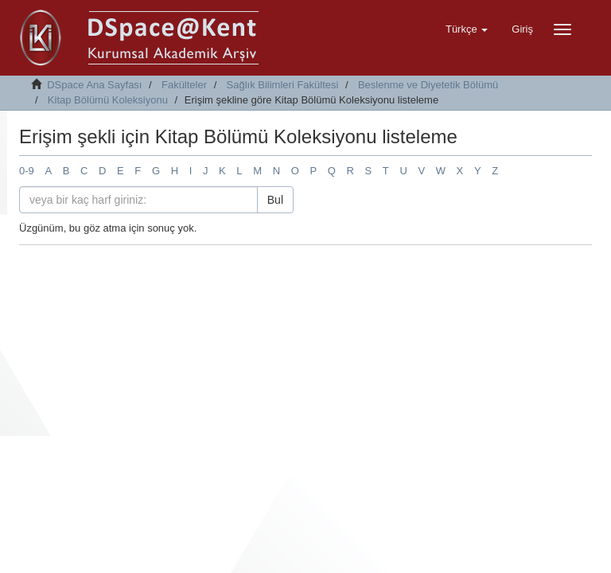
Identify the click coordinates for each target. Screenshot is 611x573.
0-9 (26, 171)
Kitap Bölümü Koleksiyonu (108, 100)
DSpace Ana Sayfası (94, 85)
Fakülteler (184, 85)
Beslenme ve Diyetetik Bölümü (428, 85)
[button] (467, 29)
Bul (275, 199)
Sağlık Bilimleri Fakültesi (283, 85)
